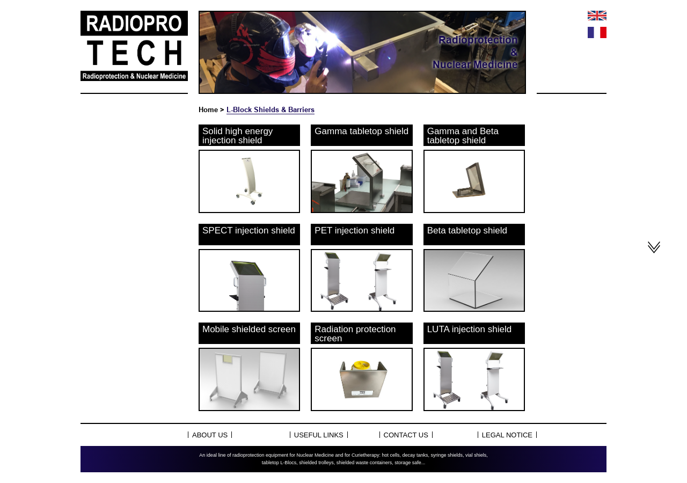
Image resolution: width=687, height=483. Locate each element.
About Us (210, 435)
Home (208, 109)
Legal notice (507, 435)
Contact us (406, 435)
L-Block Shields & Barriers (270, 109)
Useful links (319, 435)
